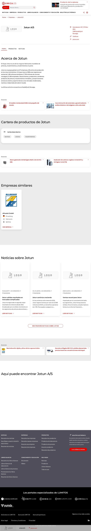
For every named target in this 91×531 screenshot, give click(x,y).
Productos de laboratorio (49, 441)
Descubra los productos (49, 438)
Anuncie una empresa (27, 444)
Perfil (4, 49)
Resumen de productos (49, 450)
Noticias (22, 49)
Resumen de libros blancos (9, 477)
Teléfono (73, 36)
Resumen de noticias (7, 446)
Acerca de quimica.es (39, 515)
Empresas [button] (13, 12)
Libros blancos (46, 466)
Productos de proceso (48, 444)
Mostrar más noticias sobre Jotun (45, 326)
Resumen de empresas (28, 447)
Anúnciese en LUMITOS (8, 515)
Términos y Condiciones (18, 520)
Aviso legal (4, 520)
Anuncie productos (47, 447)
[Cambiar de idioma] (87, 13)
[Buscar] (34, 8)
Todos (5, 7)
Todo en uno (45, 469)
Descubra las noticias (7, 438)
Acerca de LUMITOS (24, 515)
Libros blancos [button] (33, 12)
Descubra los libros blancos (9, 461)
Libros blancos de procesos (9, 469)
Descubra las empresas (28, 438)
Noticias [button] (5, 12)
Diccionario (24, 461)
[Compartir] (84, 13)
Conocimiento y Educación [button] (49, 12)
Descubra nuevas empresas (29, 441)
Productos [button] (22, 12)
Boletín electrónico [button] (68, 12)
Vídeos (23, 463)
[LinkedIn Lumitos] (88, 520)
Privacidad (32, 520)
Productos (12, 49)
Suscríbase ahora (78, 449)
